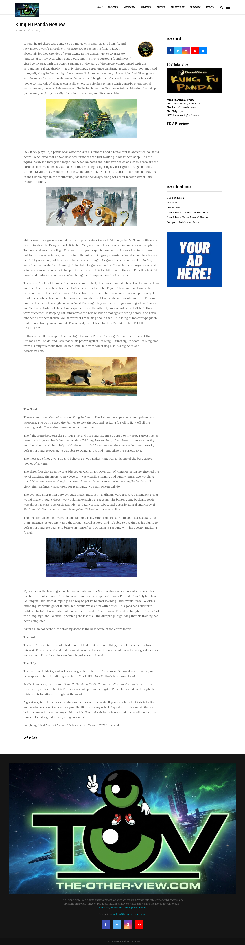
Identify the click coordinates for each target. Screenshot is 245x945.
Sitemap (128, 907)
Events (210, 7)
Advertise (116, 907)
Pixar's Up (172, 202)
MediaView (129, 7)
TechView (113, 7)
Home (100, 7)
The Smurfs (173, 207)
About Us (103, 907)
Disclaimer (140, 907)
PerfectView (178, 7)
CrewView (195, 7)
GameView (146, 7)
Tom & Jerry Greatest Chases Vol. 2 (187, 212)
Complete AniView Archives (183, 222)
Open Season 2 (175, 197)
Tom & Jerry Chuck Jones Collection (188, 217)
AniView (161, 7)
